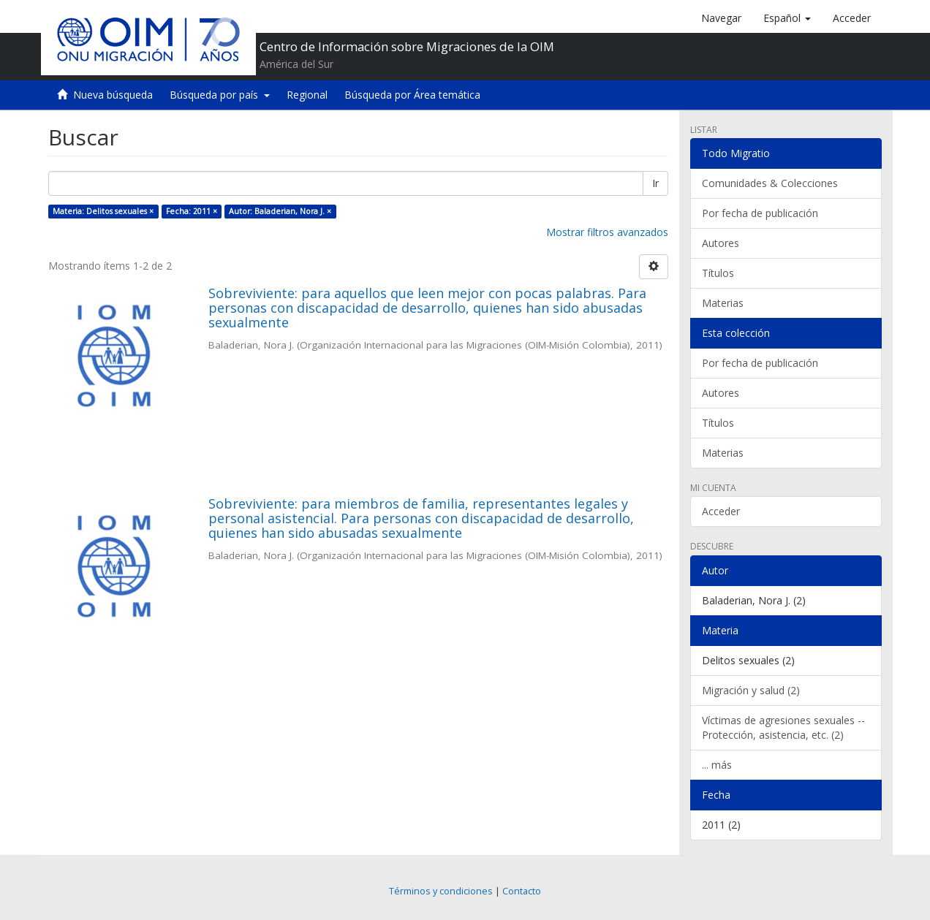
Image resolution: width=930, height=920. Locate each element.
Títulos (718, 273)
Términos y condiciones (441, 891)
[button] (787, 18)
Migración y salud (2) (751, 690)
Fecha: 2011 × (191, 211)
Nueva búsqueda (113, 95)
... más (717, 765)
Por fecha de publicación (760, 213)
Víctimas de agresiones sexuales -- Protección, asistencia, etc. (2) (783, 727)
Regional (307, 95)
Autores (720, 243)
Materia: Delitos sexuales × (103, 211)
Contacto (521, 891)
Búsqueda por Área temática (412, 95)
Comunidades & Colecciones (770, 183)
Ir (655, 183)
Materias (723, 303)
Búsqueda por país (220, 95)
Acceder (721, 511)
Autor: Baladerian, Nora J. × (280, 211)
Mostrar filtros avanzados (607, 232)
